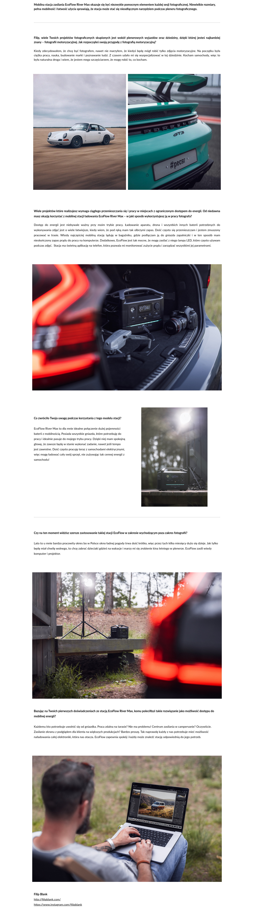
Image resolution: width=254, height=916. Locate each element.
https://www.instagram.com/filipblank (58, 904)
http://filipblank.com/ (47, 899)
